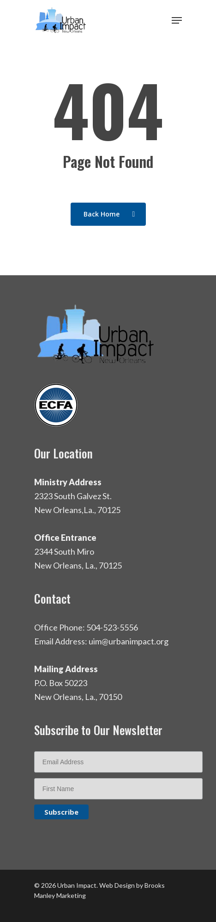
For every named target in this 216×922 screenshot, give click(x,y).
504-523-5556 (112, 627)
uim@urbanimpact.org (128, 641)
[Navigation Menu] (177, 20)
